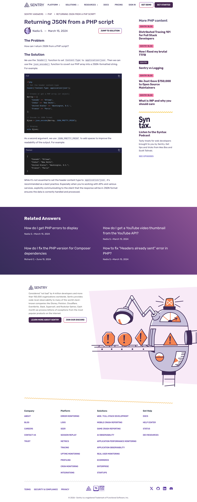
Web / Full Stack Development (112, 416)
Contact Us (30, 435)
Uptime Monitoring (70, 454)
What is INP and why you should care (156, 102)
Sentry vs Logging (156, 68)
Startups (102, 473)
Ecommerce (103, 460)
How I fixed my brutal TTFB (155, 53)
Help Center (149, 422)
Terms (27, 489)
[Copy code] (119, 76)
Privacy (65, 489)
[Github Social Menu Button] (158, 488)
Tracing (65, 447)
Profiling (66, 460)
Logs (63, 422)
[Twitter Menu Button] (151, 488)
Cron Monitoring (69, 466)
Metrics (65, 441)
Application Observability (111, 447)
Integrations (67, 473)
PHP (50, 14)
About (27, 416)
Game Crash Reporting (109, 429)
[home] (88, 488)
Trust (27, 441)
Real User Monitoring (108, 454)
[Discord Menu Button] (171, 488)
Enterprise (103, 466)
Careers (28, 429)
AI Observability (105, 435)
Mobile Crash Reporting (109, 422)
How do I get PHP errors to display (51, 231)
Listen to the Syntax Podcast (156, 133)
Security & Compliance (46, 489)
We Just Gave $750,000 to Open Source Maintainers (156, 84)
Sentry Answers (33, 14)
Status (146, 429)
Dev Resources (151, 435)
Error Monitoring (70, 416)
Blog (26, 422)
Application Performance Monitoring (116, 441)
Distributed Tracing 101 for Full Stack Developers (156, 35)
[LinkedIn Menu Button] (164, 488)
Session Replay (68, 435)
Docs (145, 416)
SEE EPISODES (146, 156)
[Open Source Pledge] (98, 488)
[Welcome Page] (34, 5)
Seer (63, 429)
